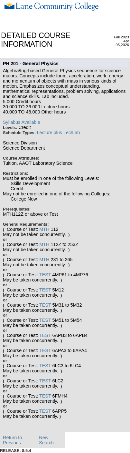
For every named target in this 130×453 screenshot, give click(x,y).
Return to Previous (12, 440)
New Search (46, 440)
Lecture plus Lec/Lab (58, 132)
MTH (44, 229)
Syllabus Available (21, 122)
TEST (45, 274)
